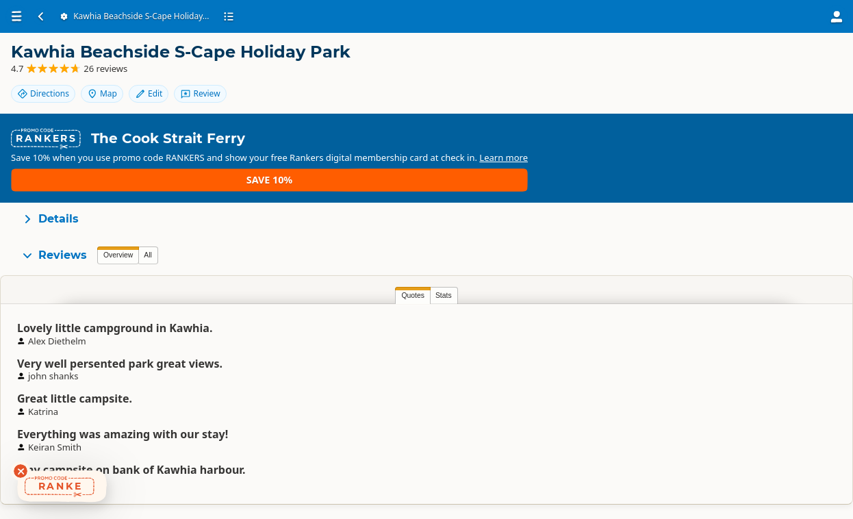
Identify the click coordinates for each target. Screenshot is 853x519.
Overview (118, 214)
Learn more (336, 140)
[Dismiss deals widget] (20, 471)
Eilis (688, 311)
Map (765, 63)
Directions (706, 63)
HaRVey (445, 311)
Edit (811, 63)
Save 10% (802, 133)
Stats (148, 254)
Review (805, 86)
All (148, 214)
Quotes (117, 254)
